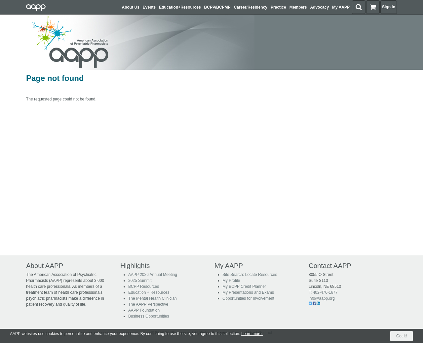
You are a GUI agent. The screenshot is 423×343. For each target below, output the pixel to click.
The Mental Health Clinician (152, 298)
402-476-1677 (325, 292)
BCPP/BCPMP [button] (217, 7)
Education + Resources (148, 292)
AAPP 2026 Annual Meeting (152, 274)
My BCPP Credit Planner (244, 286)
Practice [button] (278, 7)
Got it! (401, 336)
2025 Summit (140, 280)
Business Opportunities (148, 316)
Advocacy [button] (319, 7)
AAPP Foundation (144, 310)
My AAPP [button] (341, 7)
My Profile (231, 280)
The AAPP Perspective (148, 304)
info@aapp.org (322, 298)
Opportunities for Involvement (248, 298)
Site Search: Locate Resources (249, 274)
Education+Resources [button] (180, 7)
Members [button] (298, 7)
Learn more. (252, 333)
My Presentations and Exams (248, 292)
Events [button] (149, 7)
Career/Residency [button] (250, 7)
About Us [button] (130, 7)
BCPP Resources (143, 286)
